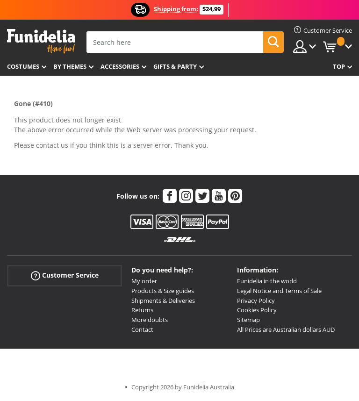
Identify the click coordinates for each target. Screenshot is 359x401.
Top (339, 66)
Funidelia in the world (267, 281)
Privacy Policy (256, 300)
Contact (142, 329)
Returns (142, 310)
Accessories (120, 66)
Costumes (23, 66)
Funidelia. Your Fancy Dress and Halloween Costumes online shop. (41, 41)
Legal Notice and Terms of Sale (279, 290)
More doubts (149, 319)
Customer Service (65, 275)
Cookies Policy (257, 310)
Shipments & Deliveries (163, 300)
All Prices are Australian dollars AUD (286, 329)
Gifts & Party (175, 66)
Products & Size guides (162, 290)
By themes (69, 66)
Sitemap (248, 319)
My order (144, 281)
